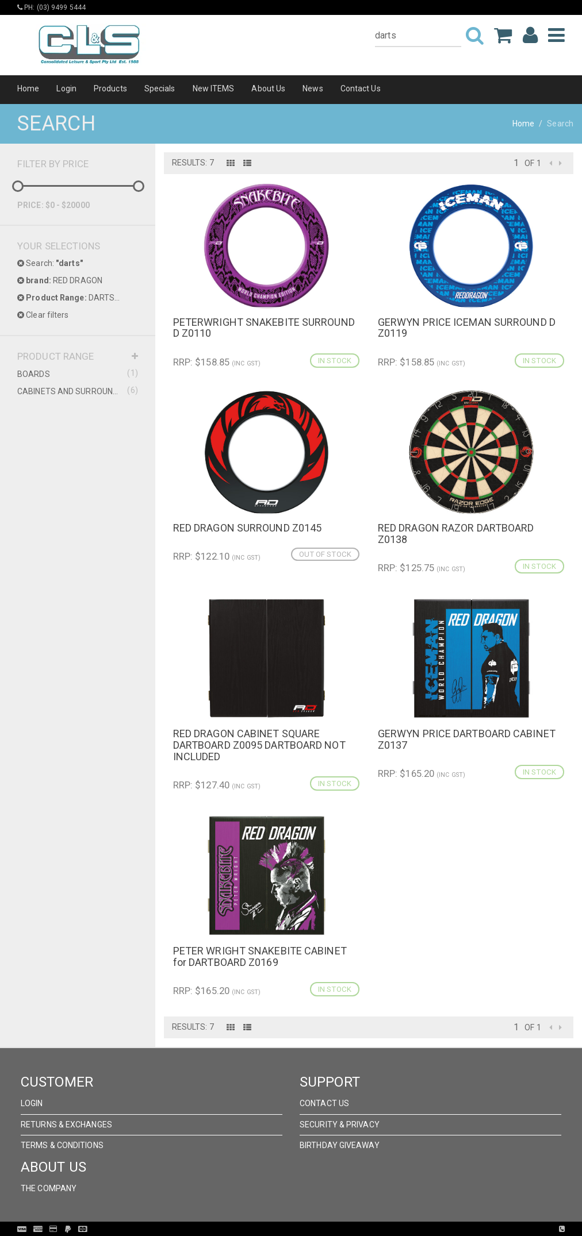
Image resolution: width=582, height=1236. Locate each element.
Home (28, 88)
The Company (48, 1188)
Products (110, 88)
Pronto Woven (314, 1229)
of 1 (532, 163)
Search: (50, 263)
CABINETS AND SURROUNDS (77, 390)
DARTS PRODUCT (77, 297)
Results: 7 (193, 162)
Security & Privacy (340, 1124)
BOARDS (77, 373)
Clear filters (43, 314)
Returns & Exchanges (66, 1124)
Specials (159, 88)
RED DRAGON (59, 280)
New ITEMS (214, 88)
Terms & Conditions (62, 1145)
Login (66, 88)
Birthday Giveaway (340, 1145)
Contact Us (360, 88)
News (313, 88)
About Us (268, 88)
